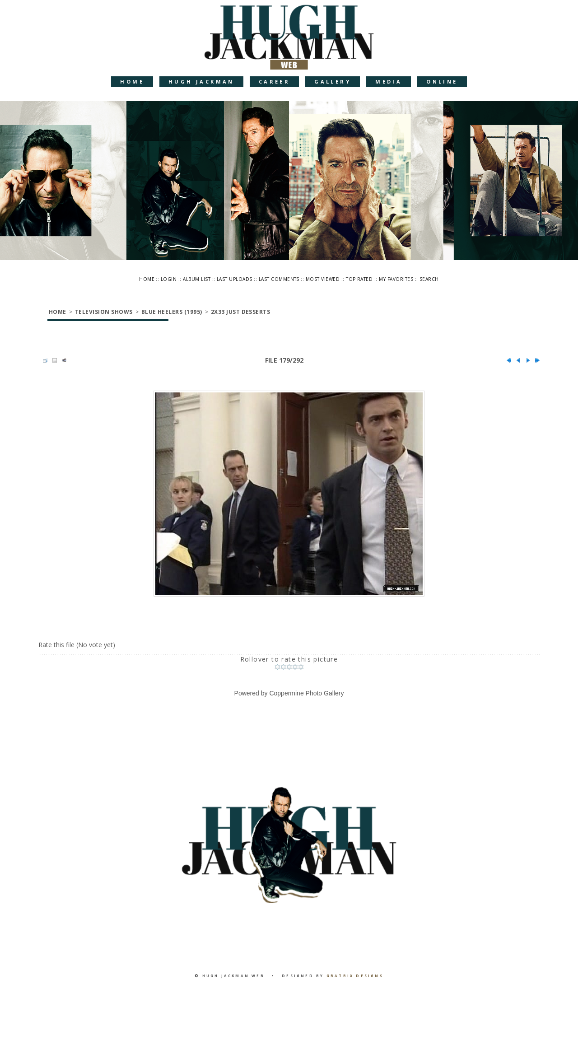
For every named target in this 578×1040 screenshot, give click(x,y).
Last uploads (234, 279)
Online (441, 81)
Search (429, 279)
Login (169, 279)
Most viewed (323, 279)
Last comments (279, 279)
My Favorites (396, 279)
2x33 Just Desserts (240, 312)
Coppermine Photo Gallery (306, 693)
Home (132, 81)
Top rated (359, 279)
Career (274, 81)
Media (388, 81)
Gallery (332, 81)
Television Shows (104, 312)
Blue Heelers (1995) (171, 312)
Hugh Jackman (201, 81)
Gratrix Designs (354, 975)
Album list (196, 279)
